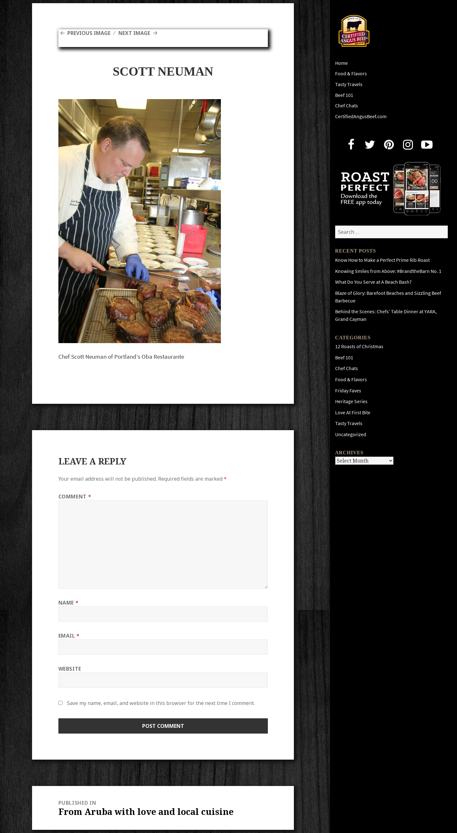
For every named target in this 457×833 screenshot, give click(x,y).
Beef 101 (344, 95)
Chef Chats (346, 105)
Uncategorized (350, 434)
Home (341, 63)
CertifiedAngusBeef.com (361, 116)
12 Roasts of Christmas (359, 346)
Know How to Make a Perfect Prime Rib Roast (382, 260)
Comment (74, 496)
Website (69, 668)
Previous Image (88, 33)
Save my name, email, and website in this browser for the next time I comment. (161, 703)
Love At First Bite (352, 412)
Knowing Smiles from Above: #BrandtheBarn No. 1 (388, 271)
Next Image (134, 33)
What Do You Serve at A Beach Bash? (373, 282)
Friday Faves (348, 390)
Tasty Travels (348, 84)
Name (68, 602)
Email (69, 635)
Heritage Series (351, 401)
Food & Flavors (351, 73)
